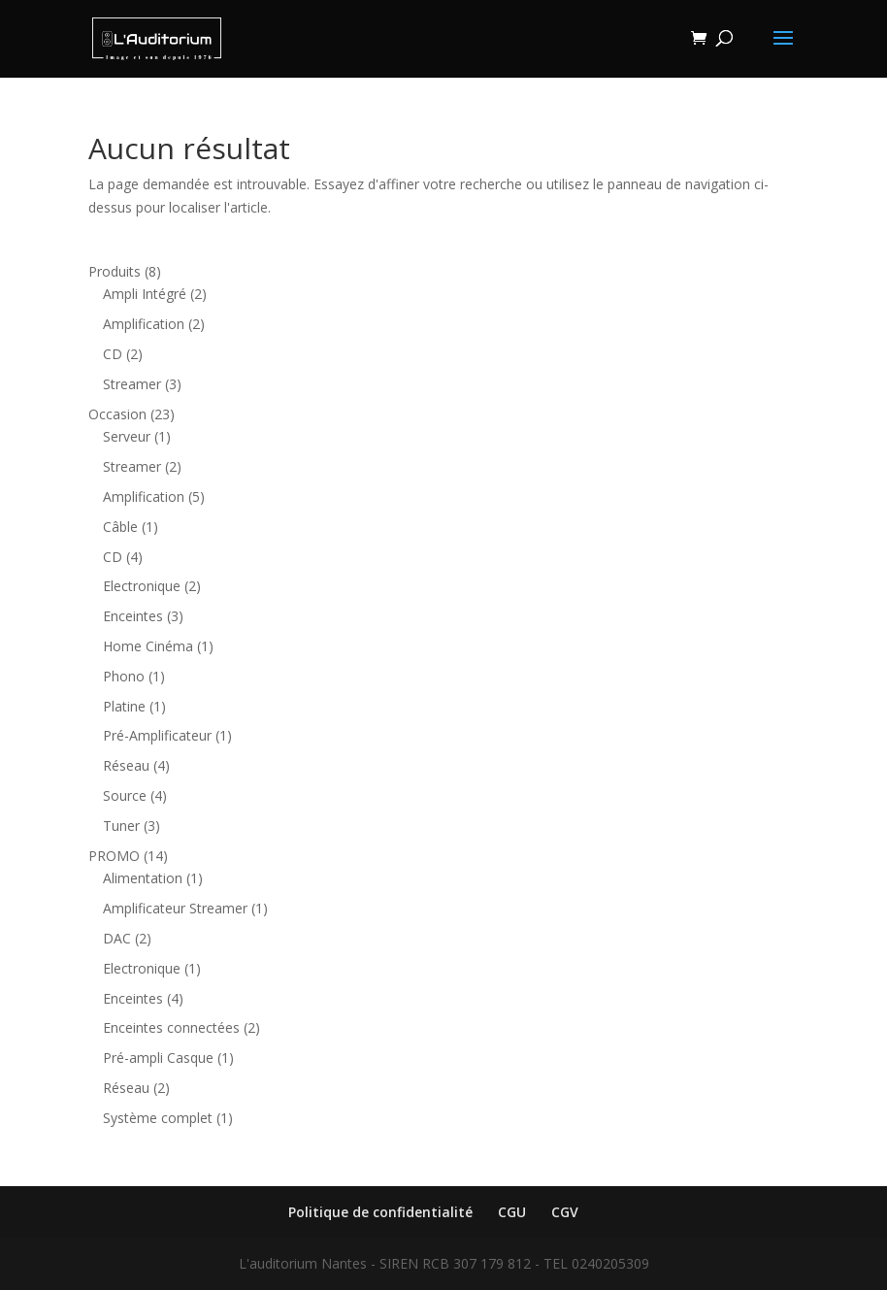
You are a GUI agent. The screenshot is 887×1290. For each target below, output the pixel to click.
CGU (512, 1212)
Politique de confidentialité (380, 1212)
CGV (564, 1212)
